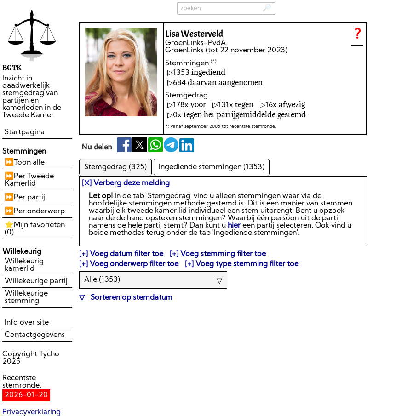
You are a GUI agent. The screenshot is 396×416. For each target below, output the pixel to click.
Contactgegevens (35, 335)
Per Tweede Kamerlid (29, 180)
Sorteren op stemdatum (130, 298)
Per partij (29, 197)
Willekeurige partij (36, 281)
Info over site (27, 322)
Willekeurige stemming (26, 297)
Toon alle (29, 162)
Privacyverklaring (31, 412)
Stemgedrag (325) (115, 167)
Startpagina (25, 132)
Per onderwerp (39, 211)
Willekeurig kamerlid (24, 265)
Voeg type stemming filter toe (246, 264)
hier (234, 225)
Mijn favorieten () (35, 229)
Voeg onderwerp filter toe (134, 264)
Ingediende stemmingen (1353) (211, 167)
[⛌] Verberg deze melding (126, 183)
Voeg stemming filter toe (223, 254)
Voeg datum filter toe (126, 254)
